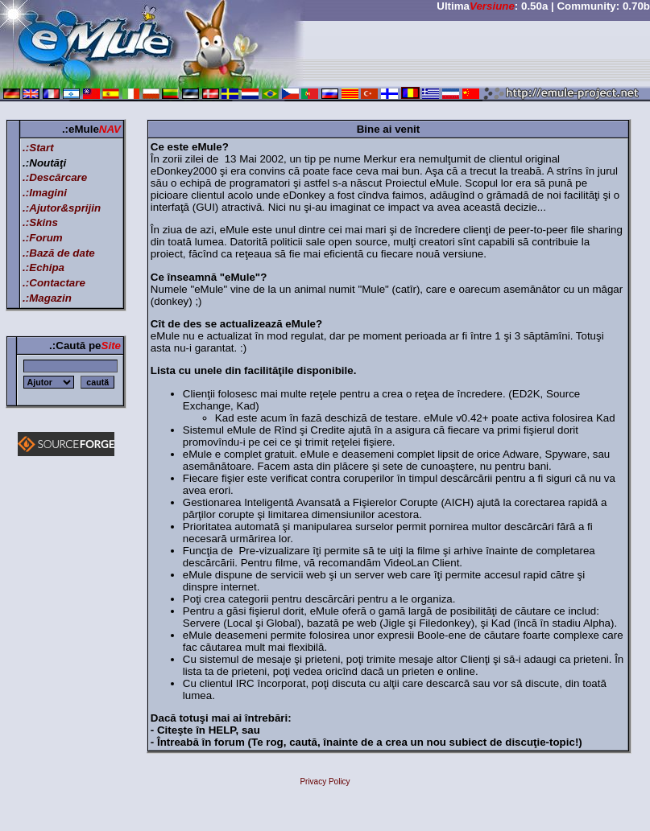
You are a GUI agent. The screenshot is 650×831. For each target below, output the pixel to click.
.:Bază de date (59, 253)
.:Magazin (47, 298)
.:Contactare (54, 283)
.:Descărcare (55, 177)
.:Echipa (43, 267)
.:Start (38, 148)
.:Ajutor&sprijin (62, 208)
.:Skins (40, 222)
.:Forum (43, 238)
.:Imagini (45, 193)
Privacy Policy (325, 781)
